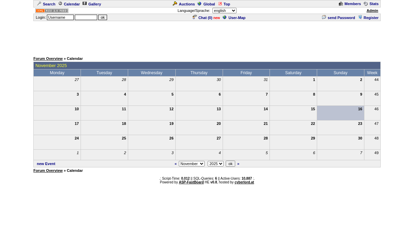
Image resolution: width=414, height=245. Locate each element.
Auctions (184, 4)
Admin (372, 11)
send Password (338, 18)
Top (224, 4)
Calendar (69, 4)
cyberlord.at (244, 182)
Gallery (92, 4)
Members (350, 4)
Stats (371, 4)
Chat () (202, 18)
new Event (46, 164)
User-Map (234, 18)
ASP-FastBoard (191, 182)
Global (206, 4)
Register (368, 18)
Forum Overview (48, 58)
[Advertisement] (207, 37)
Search (46, 4)
